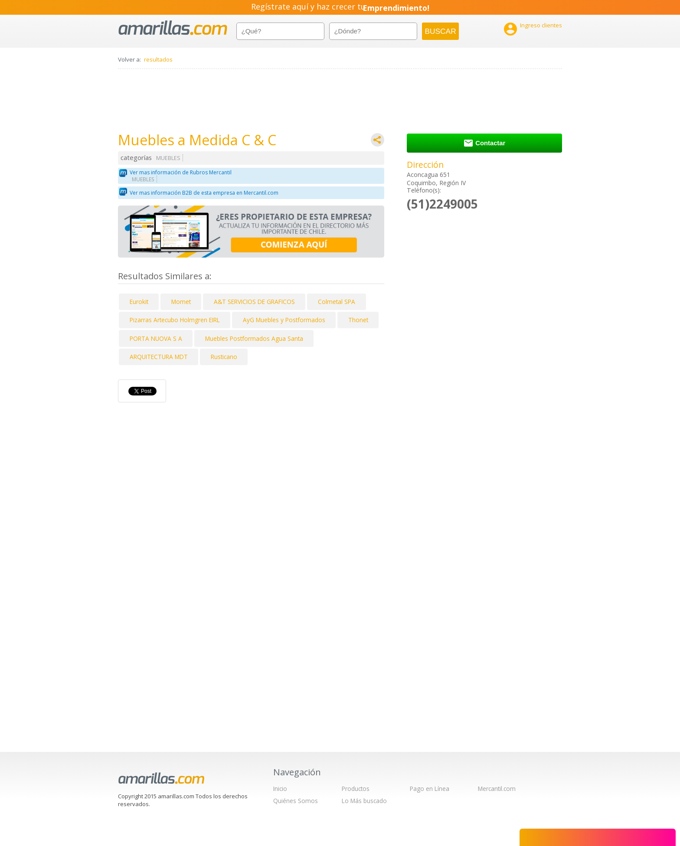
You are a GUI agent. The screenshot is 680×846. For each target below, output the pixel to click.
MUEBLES (168, 158)
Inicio (280, 788)
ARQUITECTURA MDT (159, 357)
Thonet (358, 320)
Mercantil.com (497, 788)
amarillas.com (173, 28)
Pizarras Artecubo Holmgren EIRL (175, 320)
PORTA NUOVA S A (156, 338)
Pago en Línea (429, 788)
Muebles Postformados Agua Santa (254, 338)
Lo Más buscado (364, 801)
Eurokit (139, 301)
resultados (158, 59)
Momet (181, 301)
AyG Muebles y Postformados (284, 320)
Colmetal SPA (336, 301)
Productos (355, 788)
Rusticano (224, 357)
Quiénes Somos (295, 801)
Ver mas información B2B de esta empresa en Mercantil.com (204, 192)
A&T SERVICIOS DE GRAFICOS (254, 301)
